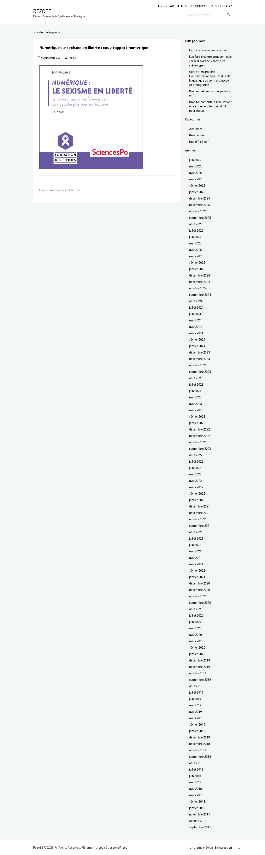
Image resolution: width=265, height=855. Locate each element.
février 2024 (197, 339)
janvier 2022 (197, 500)
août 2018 (195, 763)
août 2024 (195, 301)
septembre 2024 (200, 294)
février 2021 (197, 570)
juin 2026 (195, 160)
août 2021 (195, 532)
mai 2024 (195, 320)
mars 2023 (196, 410)
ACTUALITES (178, 6)
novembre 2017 (199, 814)
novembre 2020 (199, 590)
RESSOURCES (199, 6)
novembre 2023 (199, 359)
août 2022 (195, 455)
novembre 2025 (199, 205)
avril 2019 (195, 711)
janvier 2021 (197, 577)
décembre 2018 (199, 737)
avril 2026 (195, 172)
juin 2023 (195, 391)
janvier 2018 (197, 808)
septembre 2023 (200, 371)
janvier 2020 (197, 654)
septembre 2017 (200, 827)
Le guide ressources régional (207, 50)
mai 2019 (195, 705)
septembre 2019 (200, 679)
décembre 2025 (199, 198)
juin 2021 (195, 545)
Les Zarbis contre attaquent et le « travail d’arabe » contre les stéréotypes (210, 61)
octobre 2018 (198, 750)
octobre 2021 (198, 519)
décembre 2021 (199, 506)
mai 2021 (195, 551)
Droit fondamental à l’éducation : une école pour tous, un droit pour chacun (210, 106)
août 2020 (195, 609)
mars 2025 (196, 256)
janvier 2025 (197, 269)
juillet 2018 (196, 769)
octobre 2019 (198, 673)
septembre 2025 (200, 217)
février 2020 (197, 647)
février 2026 (197, 185)
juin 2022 (195, 468)
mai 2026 (195, 166)
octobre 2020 (198, 596)
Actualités (195, 129)
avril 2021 (195, 557)
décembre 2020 (199, 583)
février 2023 (197, 416)
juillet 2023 (196, 384)
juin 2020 (195, 622)
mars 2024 (196, 333)
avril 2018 (195, 788)
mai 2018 (195, 782)
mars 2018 (196, 795)
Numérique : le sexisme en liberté (70, 47)
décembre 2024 (199, 275)
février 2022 (197, 493)
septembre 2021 (200, 525)
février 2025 (197, 262)
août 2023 (195, 378)
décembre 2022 (199, 429)
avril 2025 (195, 249)
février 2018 (197, 801)
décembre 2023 (199, 352)
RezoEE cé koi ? (199, 141)
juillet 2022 (196, 461)
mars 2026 (196, 179)
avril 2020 (195, 634)
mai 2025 (195, 243)
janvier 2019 (197, 731)
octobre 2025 (198, 211)
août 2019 (195, 686)
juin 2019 (195, 699)
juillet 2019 (196, 692)
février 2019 (197, 724)
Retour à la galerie (46, 32)
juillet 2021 (196, 538)
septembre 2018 (200, 756)
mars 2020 (196, 641)
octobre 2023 (198, 365)
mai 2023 (195, 397)
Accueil (162, 6)
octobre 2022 (198, 442)
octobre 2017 (198, 821)
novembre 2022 (199, 436)
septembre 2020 (200, 602)
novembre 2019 (199, 667)
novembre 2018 (199, 744)
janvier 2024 (197, 346)
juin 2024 (195, 314)
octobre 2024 (198, 288)
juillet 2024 (196, 307)
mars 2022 (196, 487)
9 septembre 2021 (51, 58)
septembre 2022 (200, 448)
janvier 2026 (197, 192)
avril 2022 (195, 480)
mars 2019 (196, 718)
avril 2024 (195, 326)
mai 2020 (195, 628)
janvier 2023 (197, 423)
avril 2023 (195, 403)
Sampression (223, 847)
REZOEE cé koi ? (221, 6)
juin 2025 (195, 237)
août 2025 (195, 224)
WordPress (120, 847)
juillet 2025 (196, 230)
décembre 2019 (199, 660)
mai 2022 (195, 474)
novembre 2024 (199, 282)
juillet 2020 (196, 615)
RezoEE (42, 10)
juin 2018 (195, 776)
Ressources (197, 135)
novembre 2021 (199, 513)
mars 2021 (196, 564)
